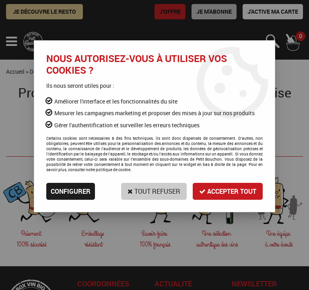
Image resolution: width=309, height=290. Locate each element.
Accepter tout (227, 191)
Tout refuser (154, 191)
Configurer (71, 191)
